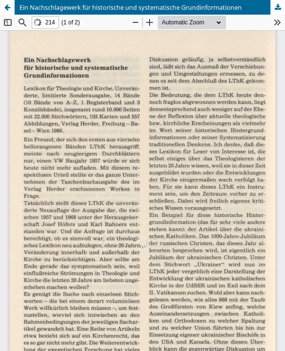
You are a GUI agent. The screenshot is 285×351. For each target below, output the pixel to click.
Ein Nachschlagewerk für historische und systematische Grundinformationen (130, 7)
